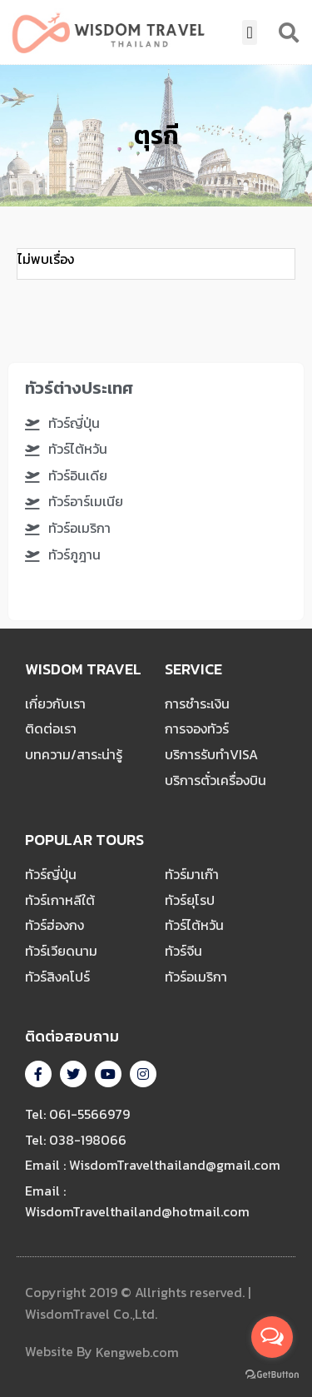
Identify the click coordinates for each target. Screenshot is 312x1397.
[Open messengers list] (272, 1337)
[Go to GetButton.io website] (272, 1374)
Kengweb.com (137, 1353)
